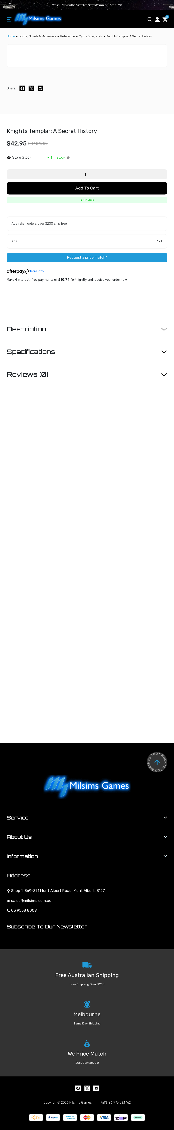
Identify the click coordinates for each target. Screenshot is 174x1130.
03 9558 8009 (22, 910)
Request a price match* (87, 257)
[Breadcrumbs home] (11, 36)
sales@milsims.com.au (29, 900)
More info (25, 271)
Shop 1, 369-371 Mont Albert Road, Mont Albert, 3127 (56, 890)
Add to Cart (87, 188)
